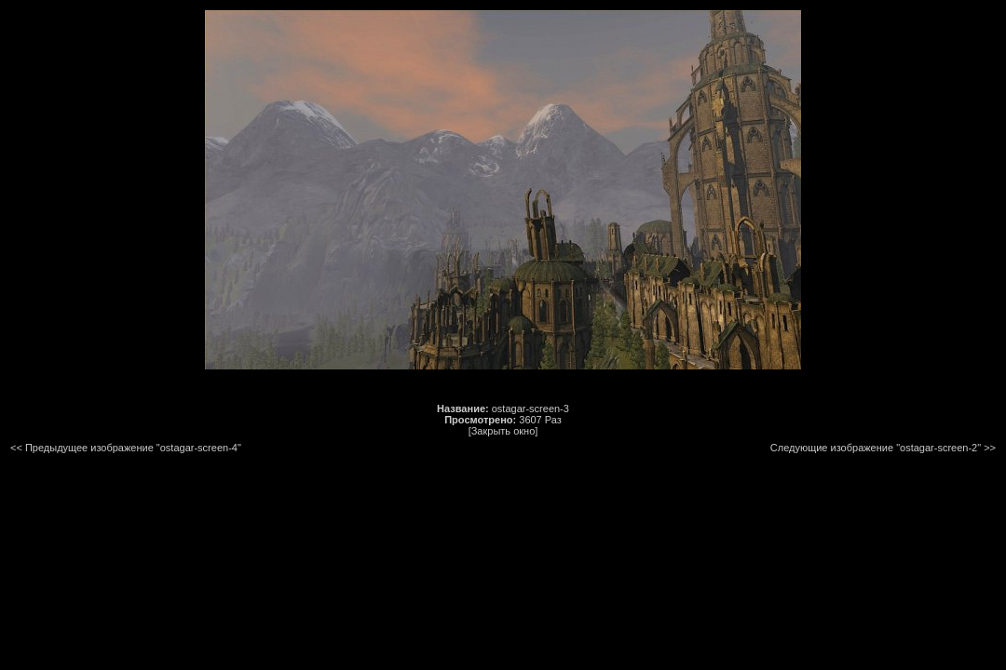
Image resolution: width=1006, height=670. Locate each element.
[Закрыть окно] (503, 430)
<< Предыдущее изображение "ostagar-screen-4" (125, 447)
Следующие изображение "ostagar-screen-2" (875, 447)
